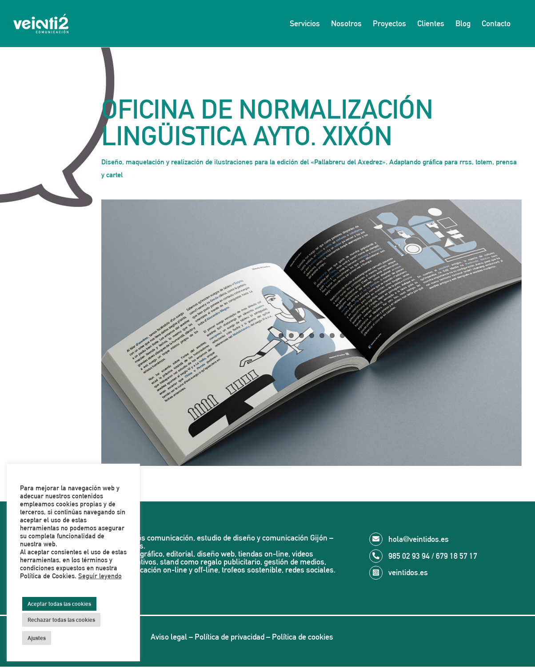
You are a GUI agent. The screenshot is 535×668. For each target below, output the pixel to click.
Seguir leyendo (100, 576)
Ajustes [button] (37, 638)
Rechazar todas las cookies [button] (61, 619)
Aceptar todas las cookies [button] (59, 603)
